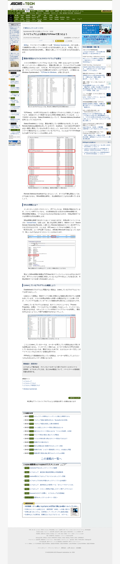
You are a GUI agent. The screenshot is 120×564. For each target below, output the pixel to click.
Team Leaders (57, 539)
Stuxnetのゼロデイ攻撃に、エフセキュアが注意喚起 (47, 493)
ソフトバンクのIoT (79, 19)
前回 (25, 45)
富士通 (16, 15)
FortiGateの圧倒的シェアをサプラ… (15, 107)
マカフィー (16, 21)
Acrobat (22, 19)
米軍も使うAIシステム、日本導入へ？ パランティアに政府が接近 (46, 512)
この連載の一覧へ (51, 458)
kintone (28, 19)
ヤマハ (68, 19)
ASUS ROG (28, 17)
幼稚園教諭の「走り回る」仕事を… (15, 126)
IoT (17, 11)
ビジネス (21, 11)
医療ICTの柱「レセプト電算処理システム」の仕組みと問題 (52, 449)
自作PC (57, 11)
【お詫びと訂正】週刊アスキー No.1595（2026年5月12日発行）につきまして (97, 145)
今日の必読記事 (42, 541)
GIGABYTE (34, 17)
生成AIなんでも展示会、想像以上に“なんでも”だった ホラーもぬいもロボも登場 (52, 514)
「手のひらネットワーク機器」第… (15, 94)
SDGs (61, 13)
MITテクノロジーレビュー (74, 541)
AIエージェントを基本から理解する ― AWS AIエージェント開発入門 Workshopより (94, 60)
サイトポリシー (42, 548)
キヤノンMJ (22, 21)
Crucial (51, 17)
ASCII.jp (16, 3)
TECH (29, 3)
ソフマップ (33, 21)
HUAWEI (57, 17)
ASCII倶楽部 (106, 11)
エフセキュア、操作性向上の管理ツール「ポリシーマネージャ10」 (52, 485)
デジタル (33, 11)
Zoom (73, 19)
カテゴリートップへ (74, 398)
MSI (45, 15)
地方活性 (65, 13)
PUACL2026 (70, 13)
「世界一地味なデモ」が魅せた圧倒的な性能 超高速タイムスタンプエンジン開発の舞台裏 (96, 137)
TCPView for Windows (49, 72)
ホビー (52, 11)
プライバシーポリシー (54, 548)
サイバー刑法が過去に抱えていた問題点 (46, 435)
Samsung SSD (39, 537)
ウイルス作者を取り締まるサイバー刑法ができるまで (50, 438)
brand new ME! (69, 535)
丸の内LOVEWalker (81, 543)
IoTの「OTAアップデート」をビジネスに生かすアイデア (94, 98)
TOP (30, 529)
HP (56, 15)
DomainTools (31, 222)
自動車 (47, 11)
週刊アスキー (39, 13)
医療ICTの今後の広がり (41, 442)
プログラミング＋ (65, 539)
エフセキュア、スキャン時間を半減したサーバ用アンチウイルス (51, 489)
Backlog (57, 19)
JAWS (16, 19)
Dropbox (45, 19)
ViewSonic (62, 17)
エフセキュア (27, 381)
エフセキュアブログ (29, 383)
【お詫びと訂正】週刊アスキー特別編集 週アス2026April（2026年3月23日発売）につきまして (96, 149)
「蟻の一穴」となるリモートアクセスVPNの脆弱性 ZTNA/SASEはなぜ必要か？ (14, 57)
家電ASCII (24, 13)
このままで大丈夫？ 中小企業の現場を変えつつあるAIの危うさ (94, 52)
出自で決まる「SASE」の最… (15, 101)
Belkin (68, 17)
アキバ (65, 11)
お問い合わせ (71, 548)
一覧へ (108, 142)
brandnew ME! (40, 21)
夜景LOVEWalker (64, 543)
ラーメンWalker (28, 543)
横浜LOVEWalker (46, 543)
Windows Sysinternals (61, 45)
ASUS (51, 15)
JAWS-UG (43, 533)
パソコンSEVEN (39, 15)
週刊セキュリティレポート (32, 28)
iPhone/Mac (40, 11)
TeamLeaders (46, 13)
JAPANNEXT (28, 21)
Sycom (33, 15)
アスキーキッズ (11, 13)
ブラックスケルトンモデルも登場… (15, 113)
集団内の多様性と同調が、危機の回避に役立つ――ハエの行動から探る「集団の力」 (94, 105)
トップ (10, 11)
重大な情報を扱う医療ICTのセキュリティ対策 (48, 446)
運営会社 (63, 548)
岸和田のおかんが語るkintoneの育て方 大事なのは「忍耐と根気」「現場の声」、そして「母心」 (94, 77)
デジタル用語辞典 (58, 541)
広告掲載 (78, 548)
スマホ (69, 11)
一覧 (53, 41)
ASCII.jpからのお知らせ (89, 142)
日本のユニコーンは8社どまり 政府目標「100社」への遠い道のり (47, 509)
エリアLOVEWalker (37, 543)
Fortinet (62, 19)
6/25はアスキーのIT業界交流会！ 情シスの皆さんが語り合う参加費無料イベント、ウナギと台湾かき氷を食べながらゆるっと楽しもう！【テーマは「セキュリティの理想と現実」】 (14, 35)
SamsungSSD (38, 17)
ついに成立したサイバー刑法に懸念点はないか (48, 427)
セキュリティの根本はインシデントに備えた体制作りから (52, 416)
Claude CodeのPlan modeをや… (15, 82)
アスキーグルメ (31, 13)
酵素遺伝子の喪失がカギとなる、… (15, 120)
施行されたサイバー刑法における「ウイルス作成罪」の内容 (52, 431)
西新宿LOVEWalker (55, 543)
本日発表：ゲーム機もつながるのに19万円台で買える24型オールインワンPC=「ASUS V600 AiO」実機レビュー (62, 506)
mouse (22, 15)
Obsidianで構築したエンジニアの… (15, 88)
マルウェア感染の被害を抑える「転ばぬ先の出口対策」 (51, 420)
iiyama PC (57, 531)
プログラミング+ (55, 13)
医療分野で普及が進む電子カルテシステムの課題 (49, 453)
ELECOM (16, 17)
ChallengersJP (77, 13)
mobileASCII (65, 541)
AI (14, 11)
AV (61, 11)
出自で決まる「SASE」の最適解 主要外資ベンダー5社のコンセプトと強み (95, 128)
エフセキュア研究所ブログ (31, 385)
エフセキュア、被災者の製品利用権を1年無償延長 (46, 472)
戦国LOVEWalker (91, 543)
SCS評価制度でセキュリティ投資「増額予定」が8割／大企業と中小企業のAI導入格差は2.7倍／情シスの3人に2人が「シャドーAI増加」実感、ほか (96, 88)
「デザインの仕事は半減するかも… (15, 132)
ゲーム (81, 11)
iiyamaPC (28, 15)
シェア (40, 40)
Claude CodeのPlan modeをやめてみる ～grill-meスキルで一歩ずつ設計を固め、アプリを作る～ (94, 68)
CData (50, 19)
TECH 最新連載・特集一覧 (91, 47)
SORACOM (54, 537)
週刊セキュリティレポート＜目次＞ (46, 497)
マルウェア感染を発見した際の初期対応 (46, 423)
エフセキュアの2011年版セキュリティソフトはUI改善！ (48, 480)
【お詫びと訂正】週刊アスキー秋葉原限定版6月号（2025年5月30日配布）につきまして (97, 153)
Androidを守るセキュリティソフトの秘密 (43, 468)
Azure (33, 19)
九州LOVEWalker (73, 543)
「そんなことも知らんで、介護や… (15, 75)
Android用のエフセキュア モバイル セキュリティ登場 (47, 476)
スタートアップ (75, 11)
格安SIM (18, 13)
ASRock (45, 17)
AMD (22, 17)
